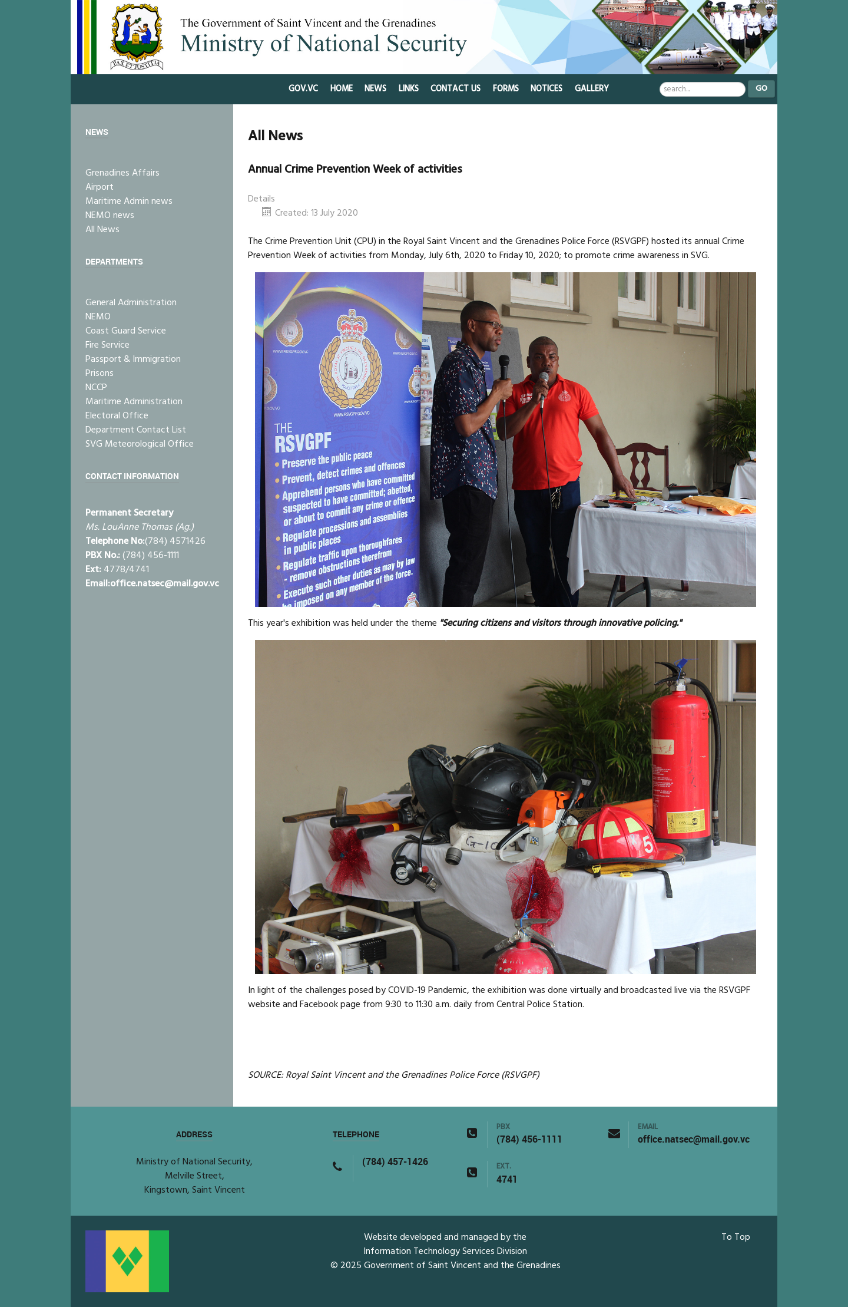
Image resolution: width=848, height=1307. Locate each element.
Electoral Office (116, 416)
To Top (735, 1237)
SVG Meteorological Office (139, 444)
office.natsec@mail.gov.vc (164, 584)
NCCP (96, 388)
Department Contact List (135, 430)
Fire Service (107, 345)
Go (761, 88)
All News (102, 230)
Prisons (99, 374)
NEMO (98, 317)
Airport (99, 187)
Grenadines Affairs (122, 173)
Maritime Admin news (129, 201)
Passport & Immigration (133, 359)
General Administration (131, 303)
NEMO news (109, 216)
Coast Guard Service (125, 331)
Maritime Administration (134, 402)
